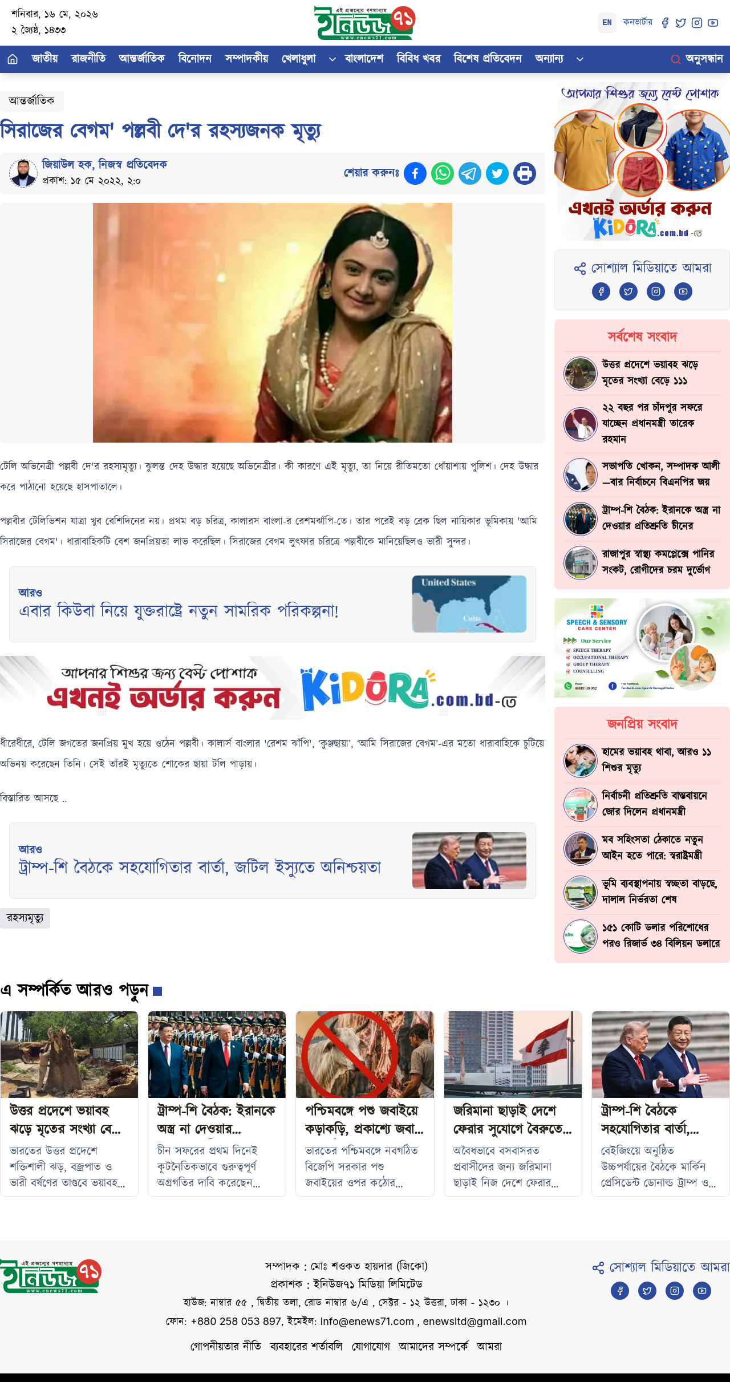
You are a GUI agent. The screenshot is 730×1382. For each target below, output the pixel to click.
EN (607, 22)
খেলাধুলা (298, 59)
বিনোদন (195, 59)
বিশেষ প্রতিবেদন (488, 59)
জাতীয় (45, 59)
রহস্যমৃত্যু (25, 918)
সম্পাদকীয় (246, 59)
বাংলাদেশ (364, 59)
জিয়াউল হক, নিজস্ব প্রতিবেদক (104, 165)
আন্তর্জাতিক (142, 59)
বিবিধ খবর (418, 59)
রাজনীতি (88, 59)
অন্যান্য (549, 59)
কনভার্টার (637, 22)
